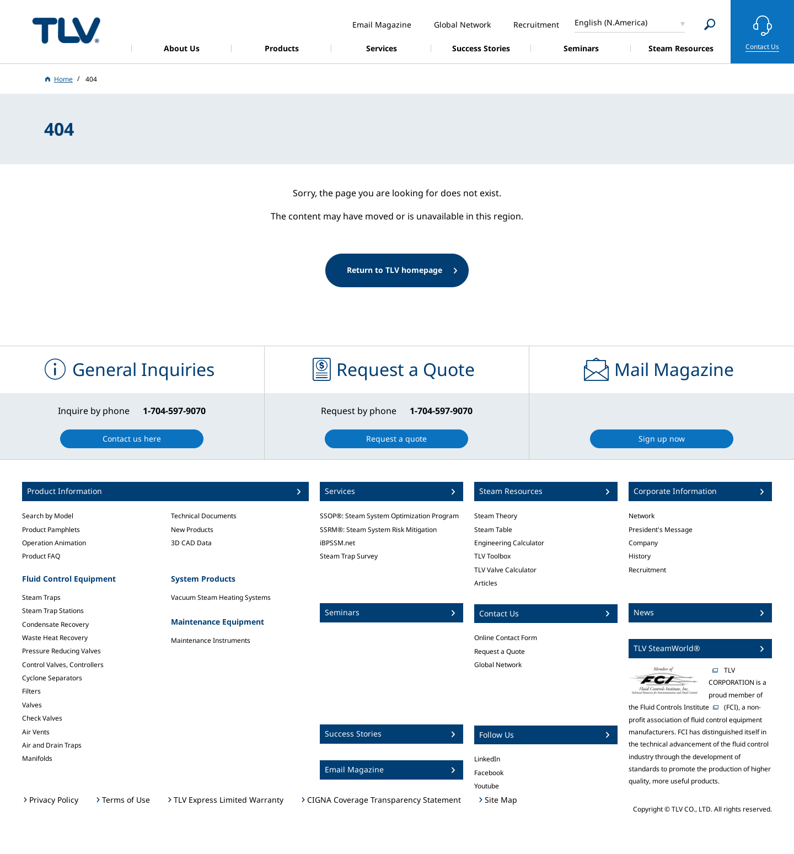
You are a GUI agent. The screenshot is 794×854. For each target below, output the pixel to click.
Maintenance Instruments (210, 640)
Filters (31, 691)
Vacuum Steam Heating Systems (221, 597)
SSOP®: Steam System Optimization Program (389, 515)
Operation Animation (54, 542)
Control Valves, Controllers (63, 664)
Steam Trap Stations (53, 610)
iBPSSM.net (337, 542)
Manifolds (37, 758)
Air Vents (36, 732)
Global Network (498, 664)
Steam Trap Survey (349, 556)
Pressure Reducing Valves (61, 651)
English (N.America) (611, 22)
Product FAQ (41, 556)
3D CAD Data (191, 542)
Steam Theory (495, 515)
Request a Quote (499, 651)
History (640, 556)
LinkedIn (487, 759)
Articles (485, 583)
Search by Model (47, 515)
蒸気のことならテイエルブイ (66, 30)
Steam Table (493, 529)
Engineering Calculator (509, 542)
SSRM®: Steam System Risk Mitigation (378, 529)
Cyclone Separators (52, 678)
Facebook (488, 772)
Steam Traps (41, 597)
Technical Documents (204, 515)
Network (641, 515)
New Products (192, 529)
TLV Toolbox (492, 556)
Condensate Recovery (55, 624)
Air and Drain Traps (52, 745)
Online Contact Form (505, 637)
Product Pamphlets (51, 529)
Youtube (486, 786)
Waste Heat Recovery (55, 637)
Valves (32, 705)
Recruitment (647, 569)
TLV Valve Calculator (505, 569)
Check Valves (42, 718)
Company (643, 542)
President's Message (661, 529)
